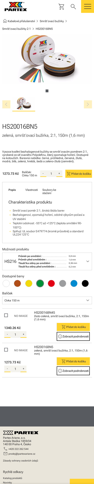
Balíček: (27, 172)
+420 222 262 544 (18, 449)
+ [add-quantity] (59, 173)
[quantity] (51, 174)
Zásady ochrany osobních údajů (20, 460)
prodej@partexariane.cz (21, 453)
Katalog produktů (12, 478)
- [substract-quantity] (43, 173)
